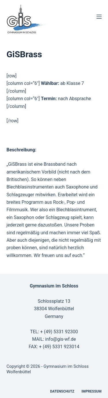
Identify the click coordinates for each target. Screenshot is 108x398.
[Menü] (99, 16)
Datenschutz (62, 391)
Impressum (91, 391)
